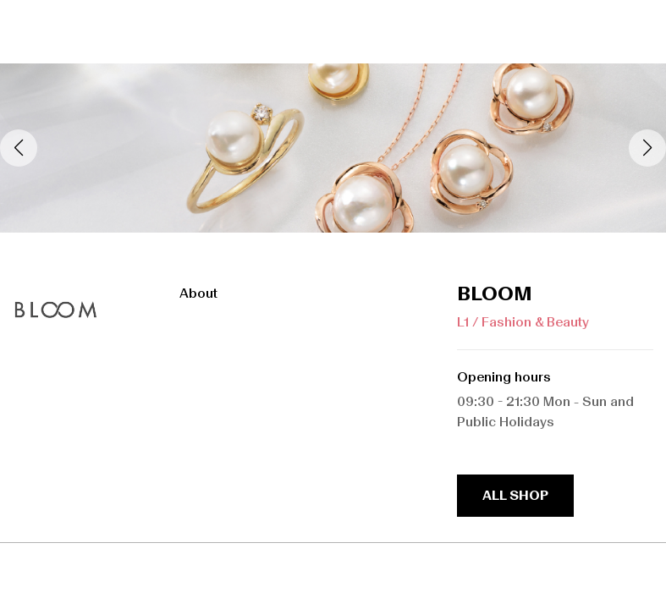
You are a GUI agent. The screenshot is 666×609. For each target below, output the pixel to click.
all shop (515, 495)
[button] (647, 148)
